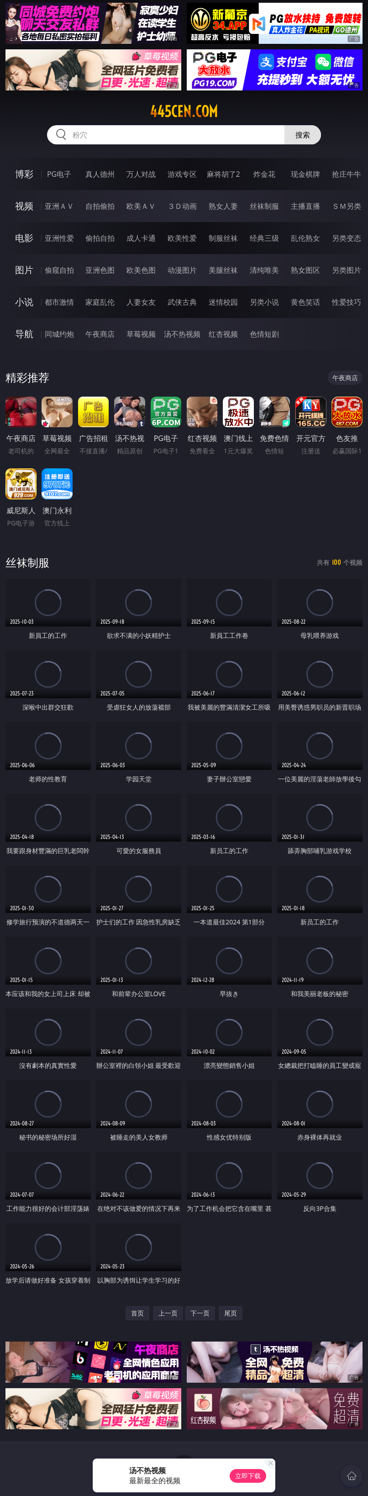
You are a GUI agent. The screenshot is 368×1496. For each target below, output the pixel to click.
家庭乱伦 (100, 302)
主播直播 (305, 206)
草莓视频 (141, 334)
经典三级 (264, 238)
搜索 (302, 135)
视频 (24, 206)
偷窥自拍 (59, 270)
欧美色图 (141, 270)
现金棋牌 (305, 174)
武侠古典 (182, 302)
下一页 (200, 1313)
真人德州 (100, 174)
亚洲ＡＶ (59, 206)
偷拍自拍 (100, 238)
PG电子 (59, 174)
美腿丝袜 (223, 270)
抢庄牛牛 (346, 174)
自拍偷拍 (100, 206)
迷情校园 (223, 302)
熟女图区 (305, 270)
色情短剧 (264, 334)
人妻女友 (141, 302)
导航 (24, 334)
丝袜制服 (264, 206)
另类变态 (346, 238)
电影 (24, 238)
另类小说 (264, 302)
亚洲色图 (100, 270)
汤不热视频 (182, 334)
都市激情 (59, 302)
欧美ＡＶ (141, 206)
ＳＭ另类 (346, 206)
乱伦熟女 (305, 238)
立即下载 (248, 1475)
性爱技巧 (346, 302)
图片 (24, 270)
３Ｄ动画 (182, 206)
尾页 (230, 1313)
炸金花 (264, 174)
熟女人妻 (223, 206)
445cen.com (184, 111)
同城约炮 (59, 334)
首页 (137, 1313)
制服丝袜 (223, 238)
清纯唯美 (264, 270)
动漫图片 (182, 270)
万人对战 (141, 174)
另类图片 (346, 270)
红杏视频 (223, 334)
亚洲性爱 (59, 238)
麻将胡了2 (223, 174)
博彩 (24, 174)
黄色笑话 (305, 302)
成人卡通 (141, 238)
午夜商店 (100, 334)
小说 (24, 302)
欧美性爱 (182, 238)
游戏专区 (182, 174)
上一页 (168, 1313)
